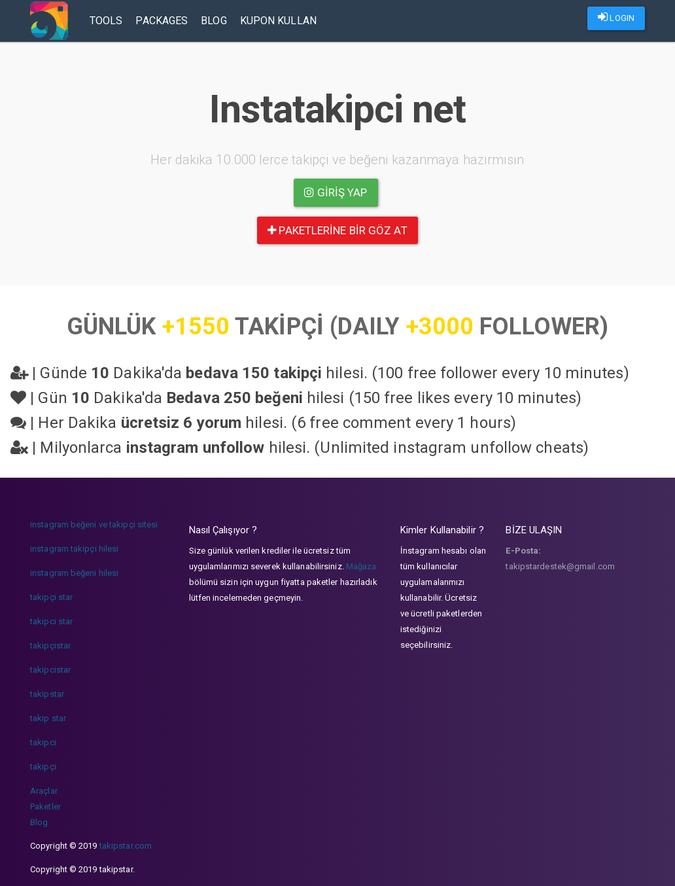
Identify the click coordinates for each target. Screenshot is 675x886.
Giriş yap (335, 192)
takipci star (51, 621)
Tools (107, 20)
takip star (48, 718)
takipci (43, 742)
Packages (162, 20)
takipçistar (50, 645)
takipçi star (51, 597)
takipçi (43, 766)
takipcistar (50, 670)
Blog (214, 20)
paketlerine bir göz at (337, 230)
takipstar (47, 694)
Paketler (45, 806)
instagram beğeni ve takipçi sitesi (94, 524)
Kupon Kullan (278, 20)
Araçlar (44, 791)
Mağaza (361, 566)
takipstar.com (125, 846)
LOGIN (616, 17)
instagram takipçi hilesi (74, 549)
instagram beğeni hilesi (74, 573)
